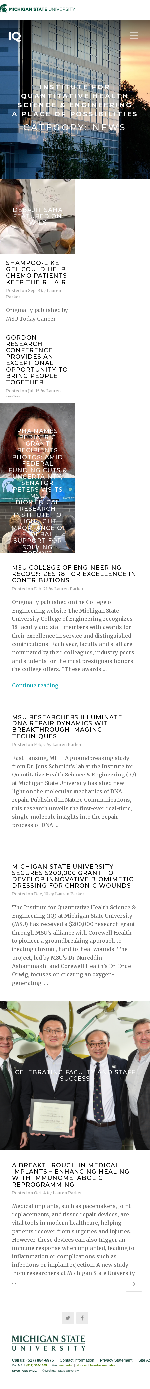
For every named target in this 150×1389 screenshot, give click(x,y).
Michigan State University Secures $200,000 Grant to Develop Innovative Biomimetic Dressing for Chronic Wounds (73, 876)
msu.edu (65, 1365)
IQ (14, 36)
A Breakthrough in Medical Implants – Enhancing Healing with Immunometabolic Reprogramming (71, 1175)
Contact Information (77, 1360)
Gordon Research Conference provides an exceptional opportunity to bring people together (37, 360)
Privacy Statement (116, 1360)
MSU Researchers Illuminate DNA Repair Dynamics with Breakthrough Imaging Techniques (67, 727)
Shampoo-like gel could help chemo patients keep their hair (36, 272)
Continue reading (35, 685)
